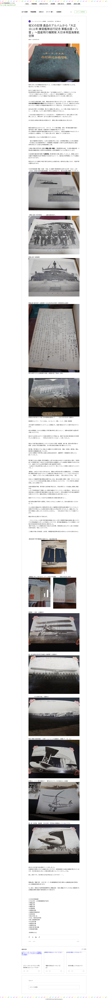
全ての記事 (24, 12)
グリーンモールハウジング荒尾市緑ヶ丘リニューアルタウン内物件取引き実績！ (31, 966)
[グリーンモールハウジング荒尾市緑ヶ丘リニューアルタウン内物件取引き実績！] (32, 957)
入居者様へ (59, 12)
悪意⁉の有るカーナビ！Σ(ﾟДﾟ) (53, 966)
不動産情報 (33, 12)
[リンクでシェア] (39, 937)
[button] (71, 11)
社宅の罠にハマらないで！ (75, 966)
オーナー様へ (49, 12)
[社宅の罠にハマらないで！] (76, 957)
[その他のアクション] (78, 21)
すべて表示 (84, 949)
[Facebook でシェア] (29, 937)
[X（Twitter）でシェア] (32, 937)
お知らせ (41, 12)
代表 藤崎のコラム (33, 932)
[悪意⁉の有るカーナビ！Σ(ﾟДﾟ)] (54, 957)
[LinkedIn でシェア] (36, 937)
